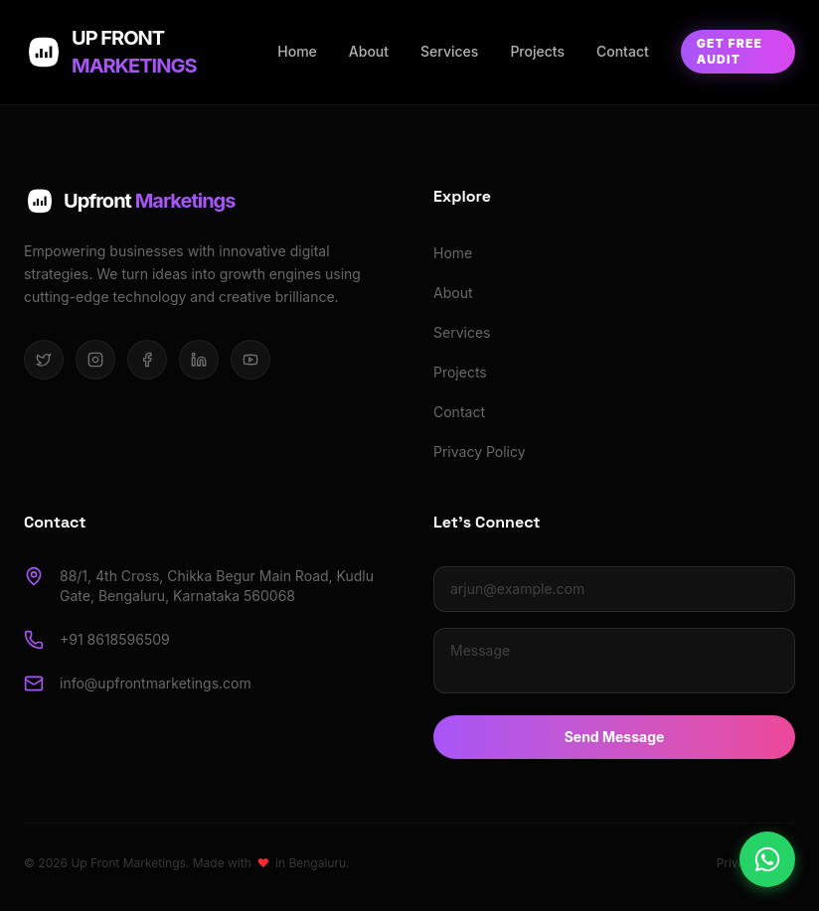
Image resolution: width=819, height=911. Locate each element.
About (369, 51)
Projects (537, 51)
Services (449, 51)
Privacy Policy (479, 451)
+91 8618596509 (115, 639)
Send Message (615, 736)
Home (297, 51)
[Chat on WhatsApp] (767, 859)
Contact (622, 51)
